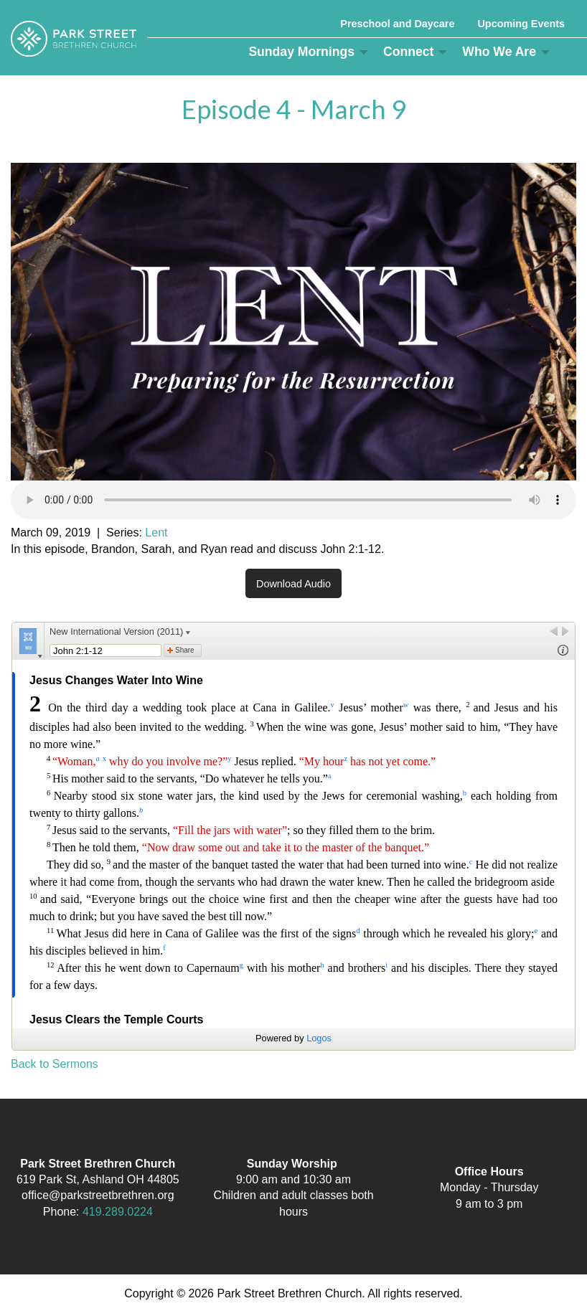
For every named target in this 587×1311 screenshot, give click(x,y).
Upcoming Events (521, 23)
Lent (156, 532)
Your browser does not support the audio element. (293, 500)
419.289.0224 (118, 1212)
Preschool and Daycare (397, 23)
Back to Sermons (54, 1064)
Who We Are (499, 51)
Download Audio (293, 584)
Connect (408, 51)
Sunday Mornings (301, 51)
